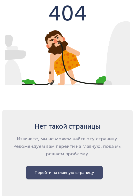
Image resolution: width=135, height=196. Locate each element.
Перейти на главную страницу (64, 172)
